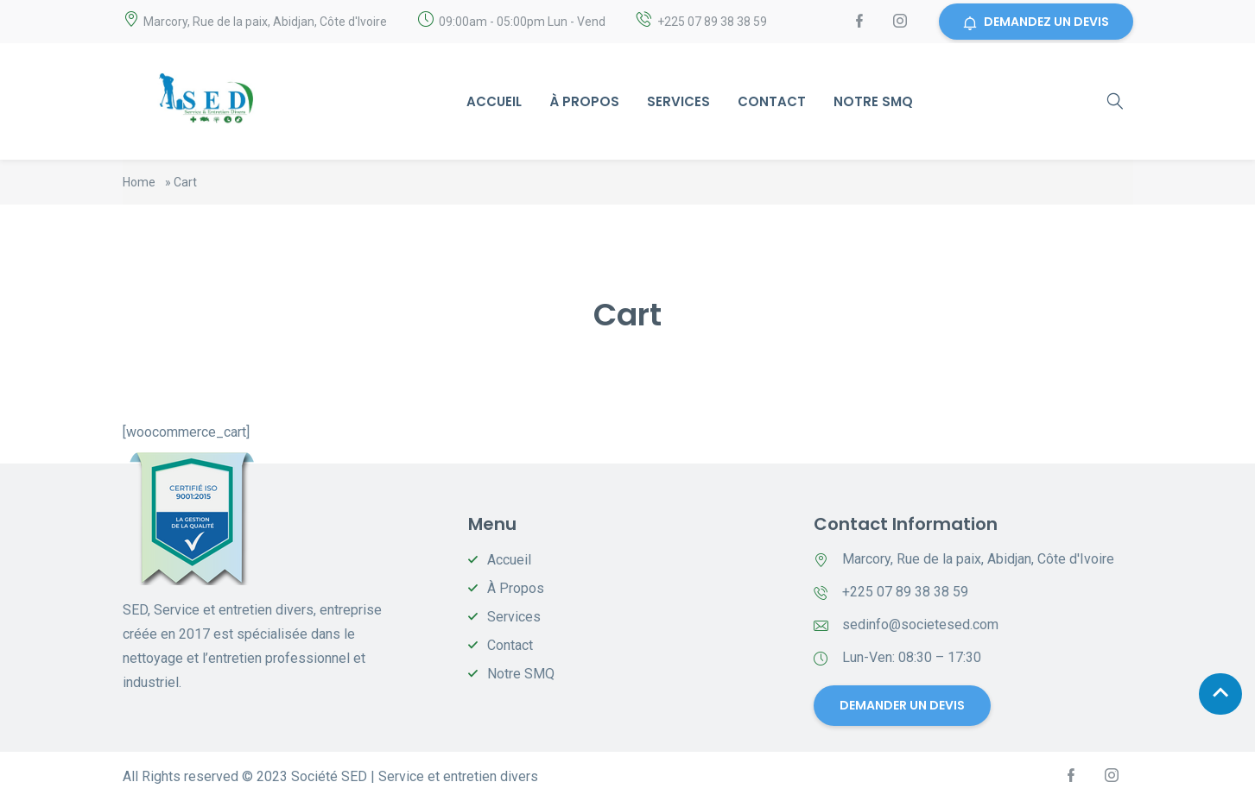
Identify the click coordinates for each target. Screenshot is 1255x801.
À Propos (584, 101)
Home (139, 182)
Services (678, 101)
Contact (772, 101)
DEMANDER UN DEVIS (901, 706)
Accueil (494, 101)
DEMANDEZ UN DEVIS (1036, 21)
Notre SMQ (873, 101)
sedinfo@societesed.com (920, 624)
